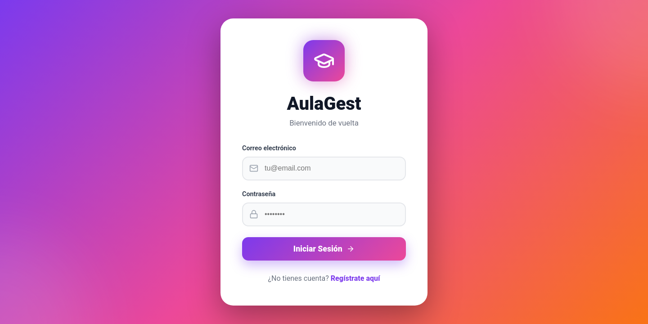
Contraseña (258, 194)
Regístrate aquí (355, 278)
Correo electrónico (269, 148)
